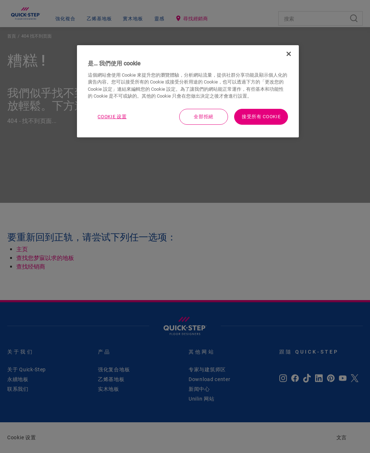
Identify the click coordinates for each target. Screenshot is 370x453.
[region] (188, 91)
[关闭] (289, 54)
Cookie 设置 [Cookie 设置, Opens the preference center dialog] (112, 116)
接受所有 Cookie (261, 116)
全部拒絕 (204, 116)
